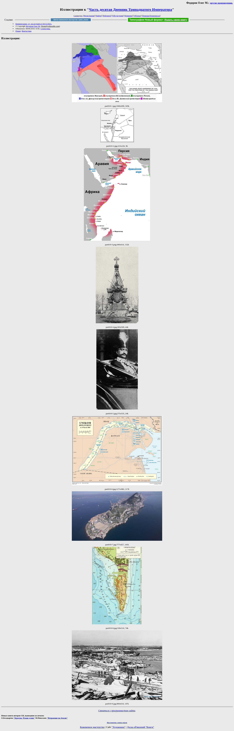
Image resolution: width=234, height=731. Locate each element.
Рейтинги (107, 16)
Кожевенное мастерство (92, 727)
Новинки (128, 16)
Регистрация (89, 16)
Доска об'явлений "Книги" (140, 727)
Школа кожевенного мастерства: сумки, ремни (70, 20)
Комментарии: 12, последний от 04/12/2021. (34, 24)
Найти (98, 16)
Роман (18, 31)
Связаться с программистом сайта (116, 710)
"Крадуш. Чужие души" (24, 718)
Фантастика (26, 31)
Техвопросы (155, 16)
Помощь (145, 16)
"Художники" (118, 727)
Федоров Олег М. (33, 26)
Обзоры (137, 16)
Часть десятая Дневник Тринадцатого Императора (130, 9)
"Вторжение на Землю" (57, 718)
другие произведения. (221, 3)
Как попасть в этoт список (117, 722)
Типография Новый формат (146, 19)
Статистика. (45, 29)
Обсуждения (118, 16)
